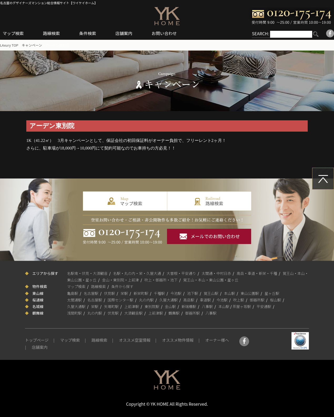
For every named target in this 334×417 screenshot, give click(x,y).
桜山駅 (275, 299)
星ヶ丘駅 (272, 293)
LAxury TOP (9, 45)
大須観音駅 (133, 313)
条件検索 (87, 33)
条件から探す (122, 286)
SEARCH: (260, 33)
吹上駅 (238, 299)
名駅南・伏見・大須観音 (87, 273)
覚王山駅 (211, 293)
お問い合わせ (164, 33)
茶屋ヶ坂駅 (241, 306)
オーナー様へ (217, 340)
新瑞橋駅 (188, 306)
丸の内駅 (146, 299)
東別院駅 (152, 306)
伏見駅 (109, 293)
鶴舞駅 (174, 313)
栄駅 (124, 293)
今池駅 (175, 293)
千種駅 (159, 293)
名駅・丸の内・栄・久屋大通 (137, 273)
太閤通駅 (74, 299)
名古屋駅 (91, 293)
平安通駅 (263, 306)
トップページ (37, 340)
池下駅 (192, 293)
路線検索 (51, 33)
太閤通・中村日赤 (216, 273)
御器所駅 (257, 299)
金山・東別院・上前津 (120, 279)
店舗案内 (123, 33)
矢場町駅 (111, 306)
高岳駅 (188, 299)
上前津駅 (131, 306)
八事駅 (207, 306)
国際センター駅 (120, 299)
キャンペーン (32, 45)
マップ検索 (13, 33)
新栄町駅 (141, 293)
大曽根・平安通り (181, 273)
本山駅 (229, 293)
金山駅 (170, 306)
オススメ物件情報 (178, 340)
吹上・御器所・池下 (161, 279)
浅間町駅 (74, 313)
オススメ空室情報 (134, 340)
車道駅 (205, 299)
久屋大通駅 (168, 299)
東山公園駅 (250, 293)
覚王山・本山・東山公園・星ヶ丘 (211, 279)
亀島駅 (72, 293)
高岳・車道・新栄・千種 (257, 273)
